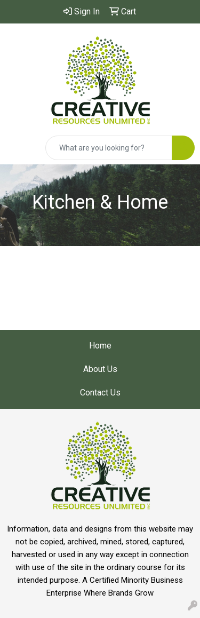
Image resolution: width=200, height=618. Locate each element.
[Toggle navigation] (16, 147)
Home (100, 345)
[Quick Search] (108, 148)
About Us (100, 369)
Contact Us (100, 392)
